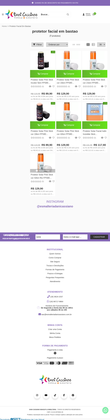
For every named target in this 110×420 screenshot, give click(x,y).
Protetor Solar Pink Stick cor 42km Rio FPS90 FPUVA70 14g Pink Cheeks (42, 177)
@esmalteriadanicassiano (55, 206)
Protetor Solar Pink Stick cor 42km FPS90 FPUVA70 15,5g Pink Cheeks (68, 133)
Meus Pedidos (55, 337)
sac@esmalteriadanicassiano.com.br (55, 315)
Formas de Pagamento (55, 270)
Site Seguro (55, 262)
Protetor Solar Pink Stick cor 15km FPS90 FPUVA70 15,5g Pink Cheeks (68, 82)
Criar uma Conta (55, 329)
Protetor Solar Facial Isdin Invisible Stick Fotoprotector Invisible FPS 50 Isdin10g (94, 133)
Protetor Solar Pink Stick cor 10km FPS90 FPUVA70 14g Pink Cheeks (42, 133)
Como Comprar (55, 258)
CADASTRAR (99, 237)
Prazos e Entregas (54, 274)
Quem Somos (55, 254)
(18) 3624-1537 (55, 297)
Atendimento (55, 282)
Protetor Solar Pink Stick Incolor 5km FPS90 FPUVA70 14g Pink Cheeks (42, 82)
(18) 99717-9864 (55, 302)
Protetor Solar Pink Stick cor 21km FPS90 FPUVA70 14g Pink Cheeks (94, 82)
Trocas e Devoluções (55, 266)
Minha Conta (55, 333)
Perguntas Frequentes (55, 278)
